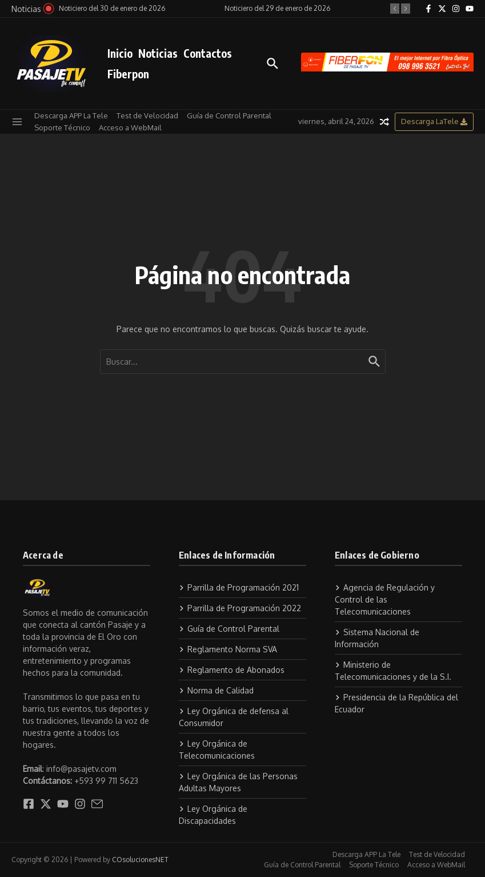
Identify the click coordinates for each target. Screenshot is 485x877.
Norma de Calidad (216, 690)
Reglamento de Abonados (231, 670)
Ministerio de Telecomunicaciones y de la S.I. (393, 670)
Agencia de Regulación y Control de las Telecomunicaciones (385, 599)
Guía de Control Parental (229, 115)
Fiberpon (128, 74)
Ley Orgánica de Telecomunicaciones (217, 749)
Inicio (120, 53)
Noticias (158, 53)
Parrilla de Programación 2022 (240, 608)
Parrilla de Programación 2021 (239, 587)
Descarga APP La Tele (71, 115)
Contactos (207, 53)
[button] (394, 8)
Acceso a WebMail (130, 127)
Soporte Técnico (62, 127)
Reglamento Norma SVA (228, 649)
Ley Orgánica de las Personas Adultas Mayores (238, 782)
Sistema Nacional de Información (377, 638)
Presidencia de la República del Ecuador (396, 703)
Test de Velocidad (147, 115)
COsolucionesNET (140, 859)
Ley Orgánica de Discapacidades (213, 815)
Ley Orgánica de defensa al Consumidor (233, 717)
